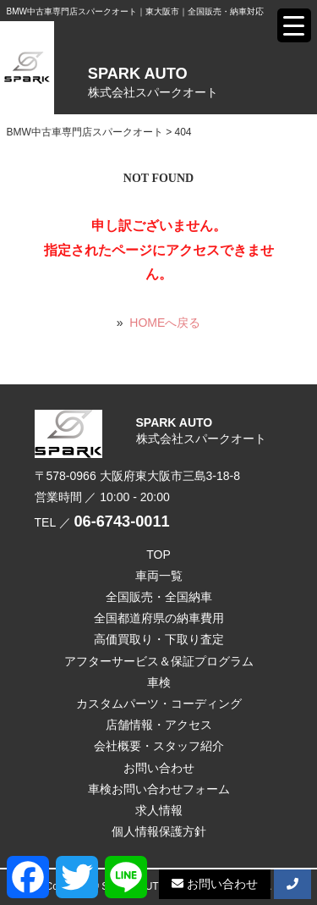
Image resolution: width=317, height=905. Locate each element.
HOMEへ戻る (164, 322)
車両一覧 (159, 575)
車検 (159, 682)
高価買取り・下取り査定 (159, 639)
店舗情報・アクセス (159, 724)
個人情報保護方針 (159, 831)
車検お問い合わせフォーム (159, 789)
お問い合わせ (158, 768)
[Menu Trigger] (294, 25)
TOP (158, 554)
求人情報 (159, 810)
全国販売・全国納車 (159, 597)
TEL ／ (102, 522)
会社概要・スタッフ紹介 (159, 746)
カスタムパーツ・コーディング (159, 703)
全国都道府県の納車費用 (159, 618)
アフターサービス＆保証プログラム (159, 661)
